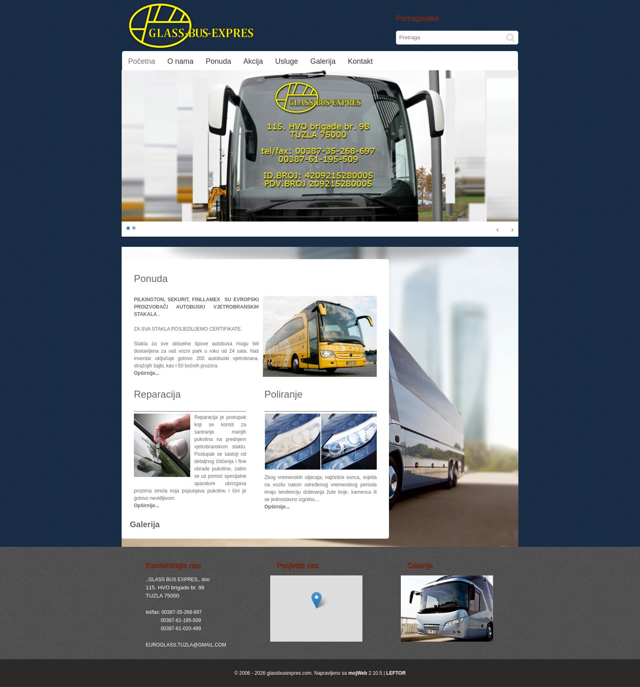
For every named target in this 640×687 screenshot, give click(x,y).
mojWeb (357, 673)
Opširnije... (146, 373)
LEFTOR (396, 673)
